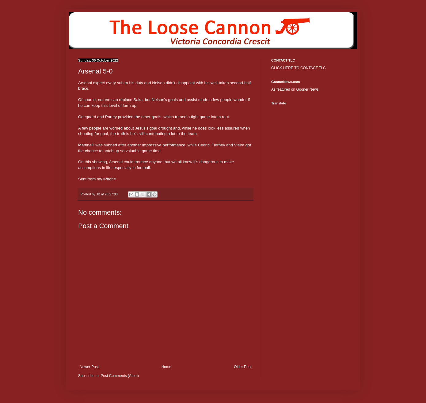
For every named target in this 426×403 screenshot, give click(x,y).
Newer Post (89, 367)
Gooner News (307, 89)
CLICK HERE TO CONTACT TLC (298, 68)
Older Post (242, 367)
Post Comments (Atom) (120, 376)
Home (166, 367)
